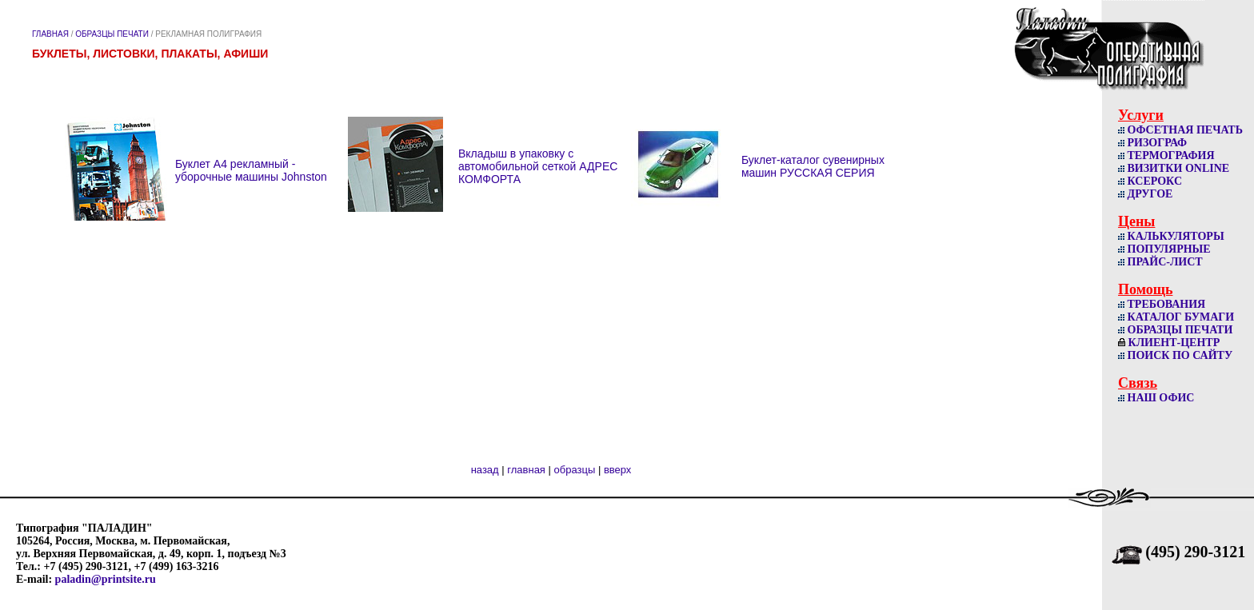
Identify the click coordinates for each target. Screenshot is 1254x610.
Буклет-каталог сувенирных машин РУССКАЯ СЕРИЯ (813, 166)
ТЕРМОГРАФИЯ (1166, 155)
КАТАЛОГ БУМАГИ (1176, 317)
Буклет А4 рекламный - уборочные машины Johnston (251, 170)
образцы (575, 470)
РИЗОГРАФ (1152, 143)
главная (526, 470)
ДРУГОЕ (1145, 194)
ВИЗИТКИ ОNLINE (1173, 168)
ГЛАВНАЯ (50, 34)
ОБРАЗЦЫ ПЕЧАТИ (112, 34)
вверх (617, 470)
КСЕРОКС (1150, 181)
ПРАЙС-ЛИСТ (1160, 262)
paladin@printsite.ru (105, 579)
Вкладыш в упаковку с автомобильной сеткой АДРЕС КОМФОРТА (537, 166)
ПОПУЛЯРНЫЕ (1164, 249)
